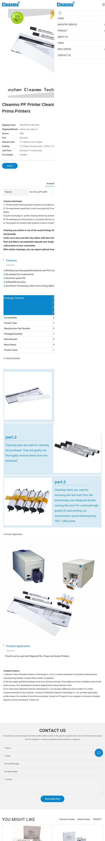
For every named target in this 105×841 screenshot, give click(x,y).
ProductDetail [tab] (52, 183)
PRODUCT (97, 819)
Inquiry (10, 166)
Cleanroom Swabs (67, 819)
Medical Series (84, 819)
